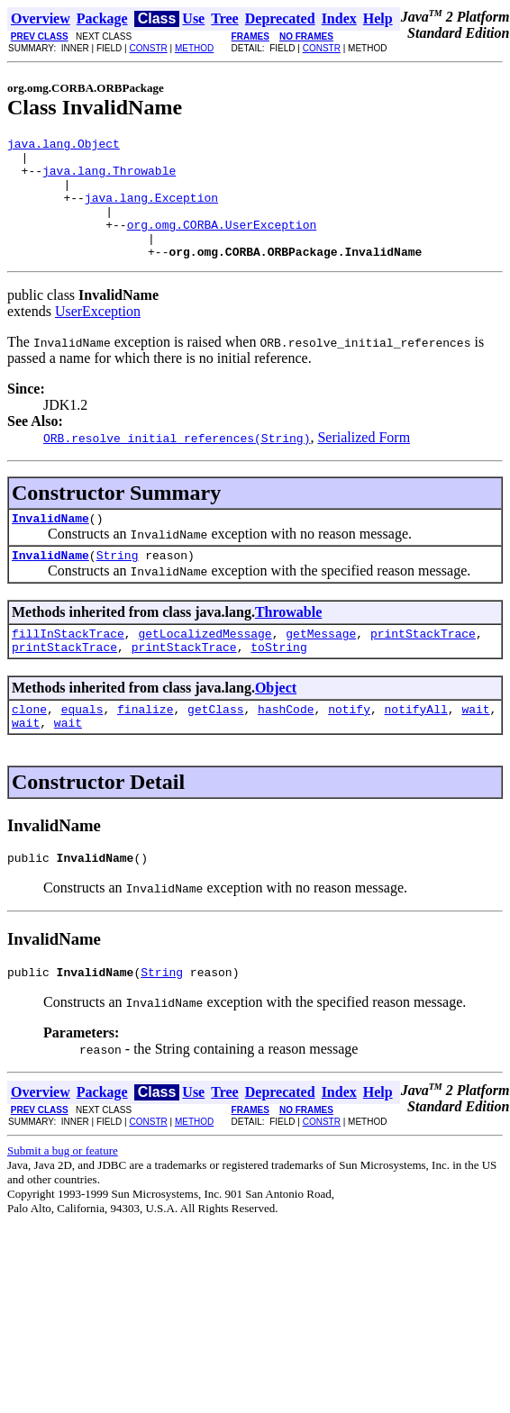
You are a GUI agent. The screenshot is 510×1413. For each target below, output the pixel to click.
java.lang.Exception (151, 211)
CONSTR (148, 48)
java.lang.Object (63, 146)
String (117, 584)
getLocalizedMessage (204, 665)
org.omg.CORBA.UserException (222, 243)
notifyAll (416, 746)
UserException (98, 335)
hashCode (286, 746)
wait (475, 746)
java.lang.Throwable (109, 178)
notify (349, 746)
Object (275, 722)
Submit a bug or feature (62, 1196)
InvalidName (50, 545)
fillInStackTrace (68, 665)
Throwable (288, 641)
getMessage (321, 665)
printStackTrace (423, 665)
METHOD (194, 48)
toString (278, 682)
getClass (215, 746)
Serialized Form (363, 461)
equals (82, 746)
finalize (145, 746)
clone (29, 746)
